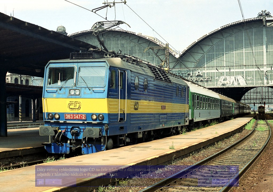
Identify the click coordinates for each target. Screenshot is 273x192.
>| (233, 182)
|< (40, 182)
